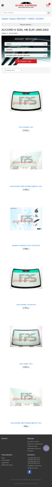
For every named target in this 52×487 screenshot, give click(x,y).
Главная (4, 19)
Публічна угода (32, 446)
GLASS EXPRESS (32, 483)
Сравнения (5, 462)
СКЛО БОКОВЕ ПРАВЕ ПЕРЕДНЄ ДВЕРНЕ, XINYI (26, 186)
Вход (3, 458)
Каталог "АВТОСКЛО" (18, 19)
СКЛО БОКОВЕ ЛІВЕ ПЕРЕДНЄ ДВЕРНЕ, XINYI (25, 423)
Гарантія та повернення (35, 444)
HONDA (31, 19)
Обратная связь (33, 468)
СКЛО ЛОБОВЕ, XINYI (26, 127)
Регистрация (5, 460)
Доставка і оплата (33, 441)
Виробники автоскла (34, 448)
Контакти (30, 451)
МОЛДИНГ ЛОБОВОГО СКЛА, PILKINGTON (26, 245)
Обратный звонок (7, 465)
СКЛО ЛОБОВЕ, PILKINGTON (26, 304)
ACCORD (39, 19)
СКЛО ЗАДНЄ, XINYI (26, 364)
